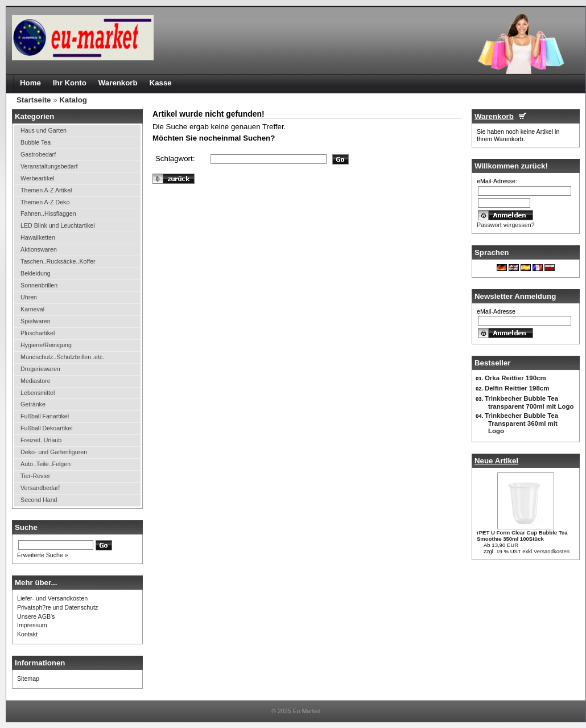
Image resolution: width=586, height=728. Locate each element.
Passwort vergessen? (506, 224)
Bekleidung (35, 273)
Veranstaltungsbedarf (48, 166)
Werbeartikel (37, 178)
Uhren (28, 297)
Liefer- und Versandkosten (52, 598)
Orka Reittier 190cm (515, 378)
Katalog (73, 100)
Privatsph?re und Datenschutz (57, 607)
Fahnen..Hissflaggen (48, 213)
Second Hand (38, 499)
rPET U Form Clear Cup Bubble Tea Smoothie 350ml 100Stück (522, 535)
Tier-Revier (35, 475)
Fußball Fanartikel (44, 416)
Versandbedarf (40, 487)
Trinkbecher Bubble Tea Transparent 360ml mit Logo (521, 423)
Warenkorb (494, 116)
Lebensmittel (37, 392)
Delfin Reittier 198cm (517, 388)
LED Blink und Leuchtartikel (57, 225)
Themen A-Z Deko (44, 202)
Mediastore (35, 380)
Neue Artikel (496, 460)
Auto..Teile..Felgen (45, 463)
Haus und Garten (43, 130)
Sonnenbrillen (38, 285)
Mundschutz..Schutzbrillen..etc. (62, 356)
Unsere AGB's (36, 616)
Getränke (33, 404)
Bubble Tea (35, 142)
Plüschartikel (37, 333)
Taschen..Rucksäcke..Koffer (58, 261)
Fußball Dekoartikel (46, 428)
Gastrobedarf (38, 154)
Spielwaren (35, 321)
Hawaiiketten (37, 237)
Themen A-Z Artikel (46, 190)
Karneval (32, 309)
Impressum (32, 625)
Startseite (33, 100)
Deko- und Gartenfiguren (53, 452)
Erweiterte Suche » (42, 555)
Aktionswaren (38, 249)
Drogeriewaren (40, 368)
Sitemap (28, 678)
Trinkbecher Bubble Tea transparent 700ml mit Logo (529, 402)
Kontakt (27, 634)
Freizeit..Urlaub (40, 440)
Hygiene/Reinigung (46, 345)
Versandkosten (552, 551)
